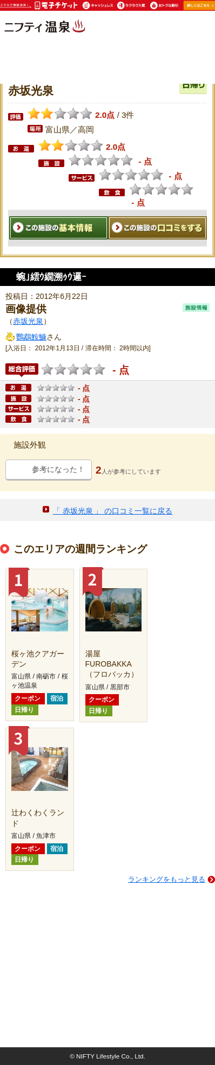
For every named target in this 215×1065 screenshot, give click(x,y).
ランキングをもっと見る (166, 879)
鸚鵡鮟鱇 (31, 336)
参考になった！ (58, 469)
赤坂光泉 (28, 321)
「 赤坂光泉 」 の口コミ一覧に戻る (113, 511)
